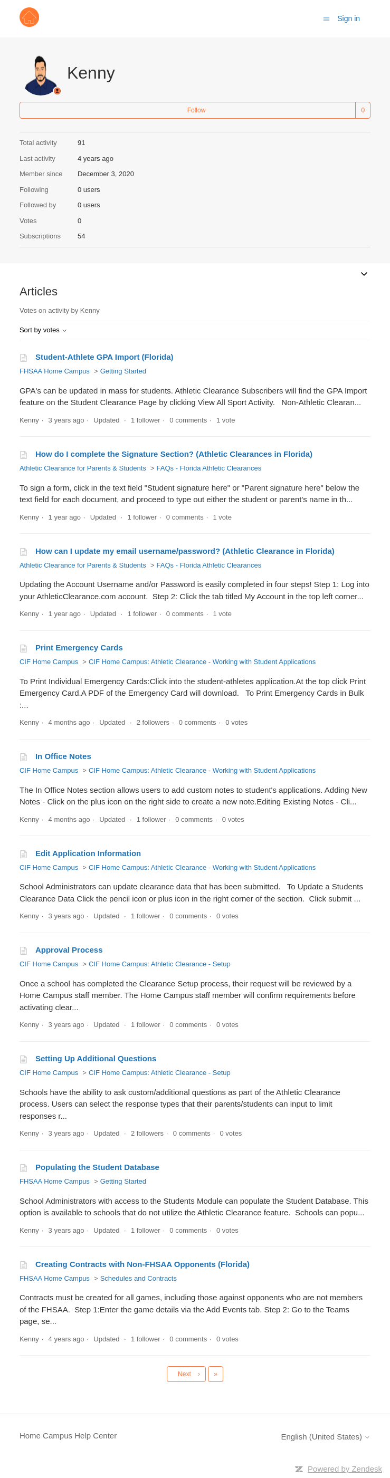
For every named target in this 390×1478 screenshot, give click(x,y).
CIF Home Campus (49, 662)
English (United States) (325, 1436)
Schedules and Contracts (138, 1278)
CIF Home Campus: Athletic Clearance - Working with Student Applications (202, 662)
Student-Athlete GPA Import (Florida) (104, 356)
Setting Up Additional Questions (95, 1058)
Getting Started (123, 371)
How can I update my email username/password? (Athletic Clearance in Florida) (185, 550)
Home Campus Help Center (68, 1435)
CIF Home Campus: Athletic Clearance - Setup (160, 964)
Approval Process (69, 949)
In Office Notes (63, 756)
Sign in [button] (348, 18)
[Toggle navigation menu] (326, 18)
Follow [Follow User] (196, 110)
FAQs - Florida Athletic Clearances (209, 468)
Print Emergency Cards (79, 647)
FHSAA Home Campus (55, 371)
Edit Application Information (88, 853)
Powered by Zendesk (345, 1468)
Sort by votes (44, 330)
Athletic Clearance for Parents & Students (83, 468)
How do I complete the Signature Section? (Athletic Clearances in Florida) (173, 453)
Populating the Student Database (97, 1167)
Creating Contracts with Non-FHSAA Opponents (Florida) (142, 1264)
